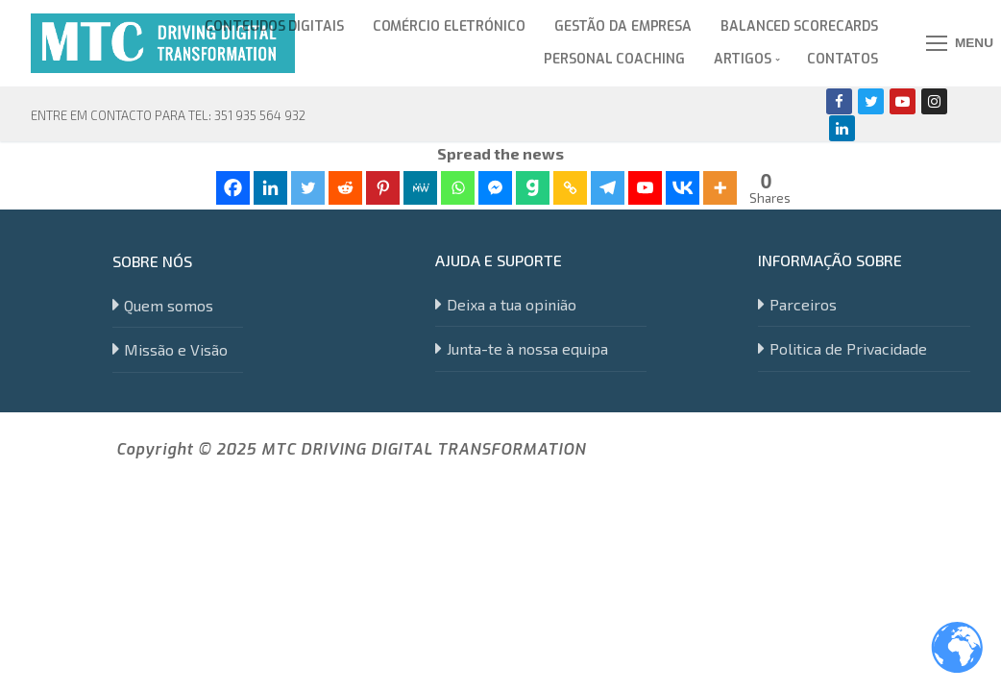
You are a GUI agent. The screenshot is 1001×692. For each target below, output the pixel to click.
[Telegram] (607, 188)
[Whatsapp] (458, 188)
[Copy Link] (570, 188)
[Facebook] (839, 101)
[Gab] (532, 188)
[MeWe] (420, 188)
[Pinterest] (383, 188)
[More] (720, 188)
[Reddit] (345, 188)
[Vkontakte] (682, 188)
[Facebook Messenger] (495, 188)
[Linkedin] (842, 128)
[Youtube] (903, 101)
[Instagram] (934, 101)
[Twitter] (871, 101)
